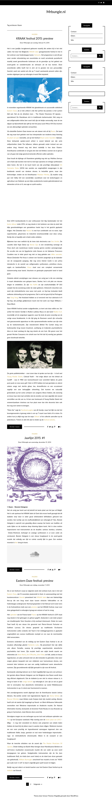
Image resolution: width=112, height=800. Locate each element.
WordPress (74, 796)
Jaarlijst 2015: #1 (34, 438)
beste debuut (12, 224)
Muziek (35, 34)
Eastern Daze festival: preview (34, 580)
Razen (53, 131)
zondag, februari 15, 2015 (41, 43)
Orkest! (37, 416)
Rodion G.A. (58, 312)
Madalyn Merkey (43, 175)
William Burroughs (25, 759)
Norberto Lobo (33, 645)
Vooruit (22, 597)
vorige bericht (28, 682)
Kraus (30, 267)
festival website (49, 420)
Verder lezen (15, 427)
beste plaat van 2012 (53, 720)
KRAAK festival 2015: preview (34, 38)
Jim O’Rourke (31, 655)
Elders (73, 36)
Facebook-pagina (27, 410)
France (33, 615)
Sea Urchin (55, 241)
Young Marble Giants (14, 376)
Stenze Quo (34, 245)
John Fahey (41, 655)
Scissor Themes (48, 796)
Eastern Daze (12, 111)
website (10, 770)
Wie (72, 40)
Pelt (8, 720)
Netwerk (37, 55)
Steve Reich (22, 655)
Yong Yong (14, 297)
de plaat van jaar (13, 138)
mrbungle (27, 43)
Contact (73, 32)
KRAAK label (33, 52)
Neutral (29, 230)
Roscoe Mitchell (12, 699)
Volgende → (38, 784)
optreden (13, 615)
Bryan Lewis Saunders (48, 138)
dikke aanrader (56, 254)
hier (16, 542)
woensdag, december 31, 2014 (41, 442)
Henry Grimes (55, 696)
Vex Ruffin (34, 285)
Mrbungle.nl (56, 11)
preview (34, 607)
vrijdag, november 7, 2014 (41, 585)
